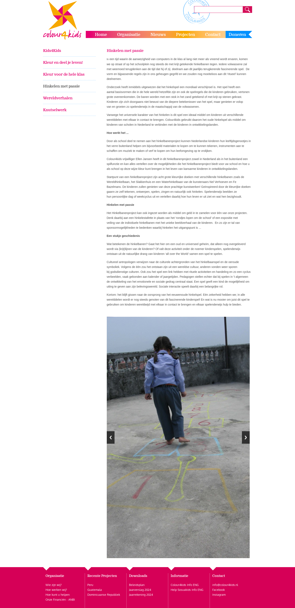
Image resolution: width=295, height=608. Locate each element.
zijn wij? (56, 585)
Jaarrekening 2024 (141, 595)
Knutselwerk (55, 110)
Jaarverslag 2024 (140, 590)
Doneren (237, 34)
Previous (111, 437)
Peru (90, 585)
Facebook (218, 590)
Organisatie (128, 34)
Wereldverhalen (57, 98)
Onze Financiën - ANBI (60, 600)
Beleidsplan (137, 585)
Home (101, 34)
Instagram (219, 595)
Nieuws (158, 34)
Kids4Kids (52, 51)
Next (246, 437)
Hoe (48, 590)
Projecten (185, 34)
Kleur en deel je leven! (63, 62)
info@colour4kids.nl (225, 585)
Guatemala (94, 590)
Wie (48, 585)
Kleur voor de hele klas (64, 74)
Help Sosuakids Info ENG (187, 590)
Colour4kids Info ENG (185, 585)
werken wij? (59, 590)
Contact (212, 34)
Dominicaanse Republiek (103, 595)
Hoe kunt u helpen (58, 595)
